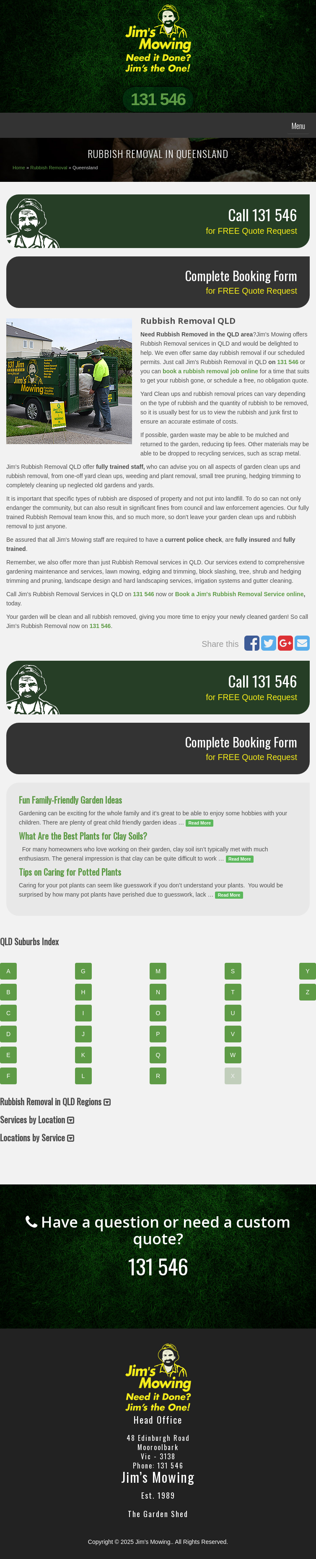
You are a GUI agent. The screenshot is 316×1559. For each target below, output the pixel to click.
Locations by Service (37, 1137)
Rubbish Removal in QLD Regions (55, 1101)
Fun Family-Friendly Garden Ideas (70, 800)
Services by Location (37, 1119)
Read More (199, 822)
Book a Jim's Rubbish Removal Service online (239, 594)
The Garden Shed (158, 1513)
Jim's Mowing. (153, 1541)
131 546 (158, 99)
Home (19, 167)
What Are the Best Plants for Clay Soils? (83, 836)
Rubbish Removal (48, 167)
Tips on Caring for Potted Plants (70, 872)
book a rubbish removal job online (210, 371)
